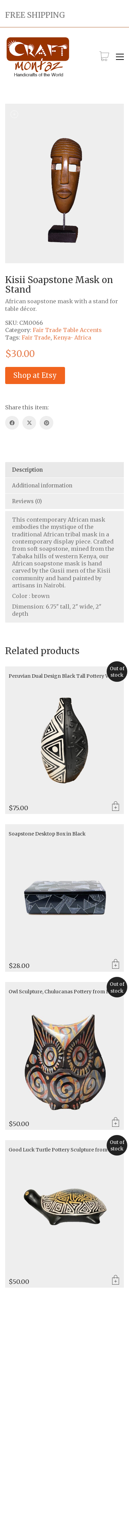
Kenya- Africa (72, 337)
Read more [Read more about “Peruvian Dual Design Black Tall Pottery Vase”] (115, 807)
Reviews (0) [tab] (27, 501)
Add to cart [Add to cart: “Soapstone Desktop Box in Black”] (115, 964)
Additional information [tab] (42, 485)
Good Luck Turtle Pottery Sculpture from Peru (64, 1149)
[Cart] (104, 57)
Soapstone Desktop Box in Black (47, 834)
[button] (120, 57)
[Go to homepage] (38, 57)
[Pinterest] (46, 423)
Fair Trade (36, 337)
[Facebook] (12, 423)
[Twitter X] (29, 423)
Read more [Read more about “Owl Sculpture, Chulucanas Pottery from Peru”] (115, 1123)
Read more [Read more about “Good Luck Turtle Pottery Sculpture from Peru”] (115, 1280)
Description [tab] (27, 470)
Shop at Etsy (35, 375)
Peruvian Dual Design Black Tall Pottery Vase (62, 676)
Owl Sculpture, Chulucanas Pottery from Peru (63, 991)
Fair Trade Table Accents (67, 330)
